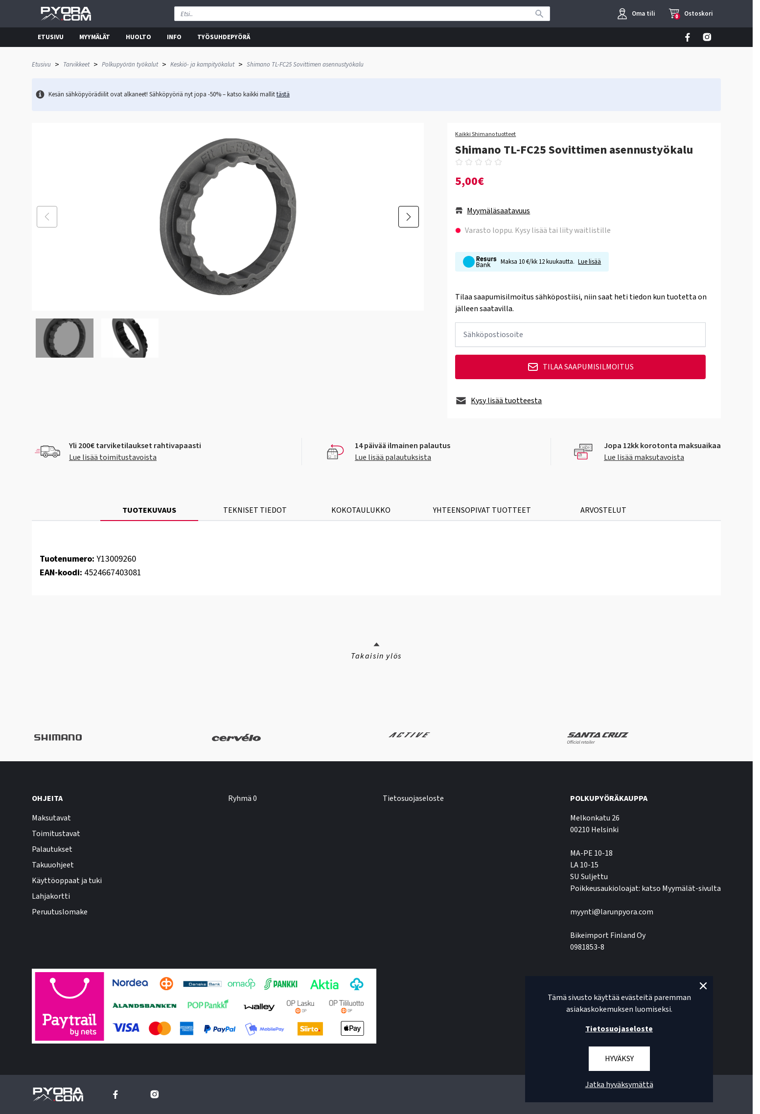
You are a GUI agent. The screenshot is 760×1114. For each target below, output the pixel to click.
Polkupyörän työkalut (130, 64)
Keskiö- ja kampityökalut (202, 64)
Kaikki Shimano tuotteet (485, 134)
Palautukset (52, 849)
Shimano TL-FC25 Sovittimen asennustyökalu (305, 64)
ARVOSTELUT (603, 510)
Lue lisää (589, 261)
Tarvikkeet (76, 64)
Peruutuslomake (60, 912)
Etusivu (41, 64)
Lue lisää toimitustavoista (113, 457)
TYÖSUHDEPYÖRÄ (223, 37)
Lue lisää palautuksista (393, 457)
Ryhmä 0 (242, 798)
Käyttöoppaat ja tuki (67, 880)
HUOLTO (138, 37)
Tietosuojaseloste (413, 798)
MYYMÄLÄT (94, 37)
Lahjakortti (51, 896)
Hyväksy (619, 1058)
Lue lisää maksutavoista (644, 457)
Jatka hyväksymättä (619, 1084)
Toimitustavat (56, 833)
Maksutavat (51, 818)
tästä (283, 94)
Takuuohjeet (53, 865)
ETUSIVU (51, 37)
